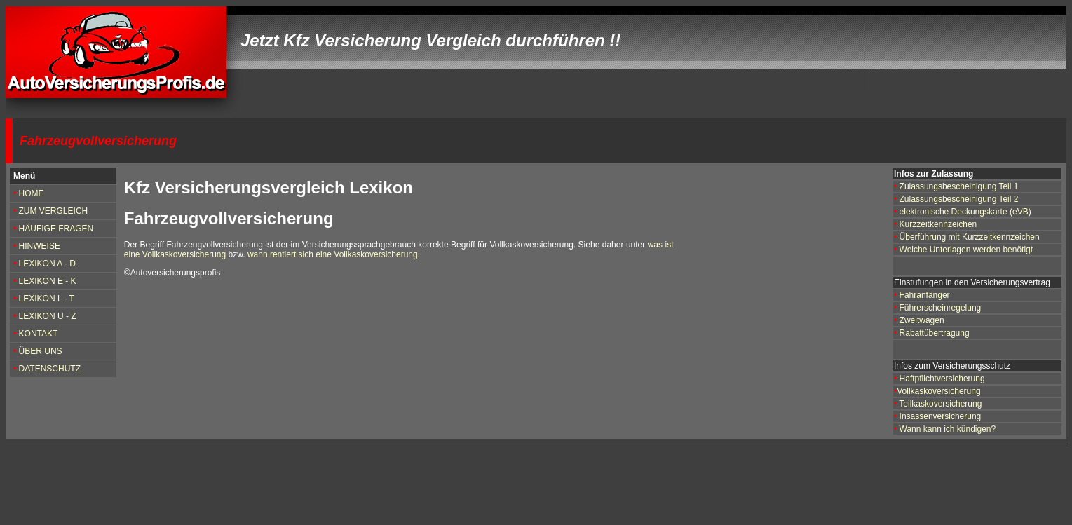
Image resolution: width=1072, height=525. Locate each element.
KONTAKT (36, 334)
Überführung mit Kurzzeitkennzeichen (970, 237)
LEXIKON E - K (47, 281)
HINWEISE (39, 246)
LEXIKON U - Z (47, 316)
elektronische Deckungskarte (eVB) (965, 212)
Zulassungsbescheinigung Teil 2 (957, 199)
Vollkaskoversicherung (938, 391)
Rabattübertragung (935, 333)
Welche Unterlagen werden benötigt (966, 249)
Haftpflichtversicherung (942, 378)
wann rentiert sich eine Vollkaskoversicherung (332, 254)
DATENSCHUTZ (50, 369)
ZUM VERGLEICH (52, 211)
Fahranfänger (925, 295)
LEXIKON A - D (47, 263)
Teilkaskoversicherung (940, 404)
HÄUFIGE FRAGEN (56, 228)
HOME (31, 193)
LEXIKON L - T (46, 299)
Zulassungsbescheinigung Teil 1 (959, 186)
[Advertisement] (279, 485)
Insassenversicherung (941, 416)
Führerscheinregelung (939, 308)
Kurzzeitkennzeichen (938, 224)
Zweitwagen (922, 320)
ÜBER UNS (40, 351)
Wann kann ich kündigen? (948, 429)
